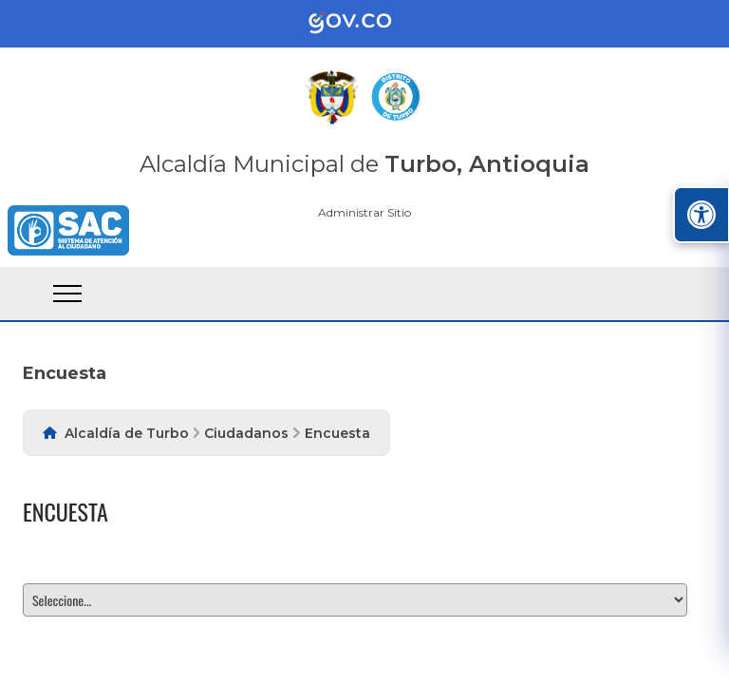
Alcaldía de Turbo (127, 433)
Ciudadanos (246, 433)
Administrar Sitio (364, 212)
